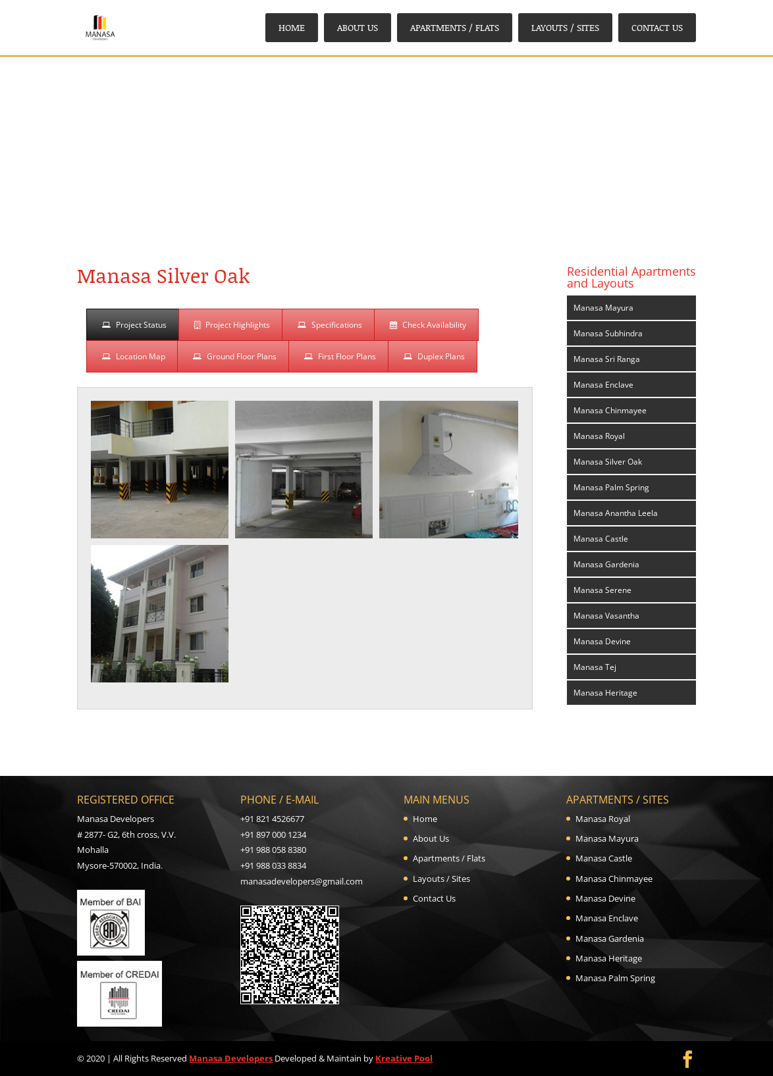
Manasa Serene (602, 590)
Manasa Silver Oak (607, 461)
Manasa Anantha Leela (615, 513)
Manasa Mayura (603, 307)
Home (292, 27)
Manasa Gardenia (606, 564)
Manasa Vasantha (606, 615)
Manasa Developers (231, 1058)
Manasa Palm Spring (611, 487)
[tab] (132, 325)
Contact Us (657, 27)
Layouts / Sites (565, 27)
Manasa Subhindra (608, 333)
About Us (357, 27)
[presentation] (132, 325)
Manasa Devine (602, 641)
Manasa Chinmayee (610, 410)
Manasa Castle (600, 538)
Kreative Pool (404, 1058)
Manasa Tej (594, 667)
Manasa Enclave (603, 384)
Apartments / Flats (454, 27)
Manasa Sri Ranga (606, 359)
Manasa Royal (599, 436)
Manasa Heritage (605, 692)
